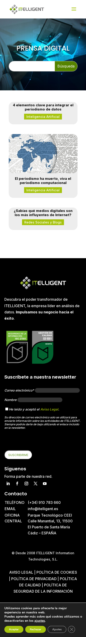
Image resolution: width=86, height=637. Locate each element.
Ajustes (57, 629)
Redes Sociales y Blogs (43, 222)
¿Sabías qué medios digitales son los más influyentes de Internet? (43, 212)
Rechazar (35, 629)
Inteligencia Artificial (43, 117)
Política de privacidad (34, 578)
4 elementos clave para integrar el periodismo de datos (43, 107)
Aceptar (14, 629)
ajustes (39, 621)
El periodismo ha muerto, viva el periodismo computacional (43, 180)
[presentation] (39, 441)
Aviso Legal (49, 409)
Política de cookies (56, 572)
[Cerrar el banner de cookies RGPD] (71, 629)
